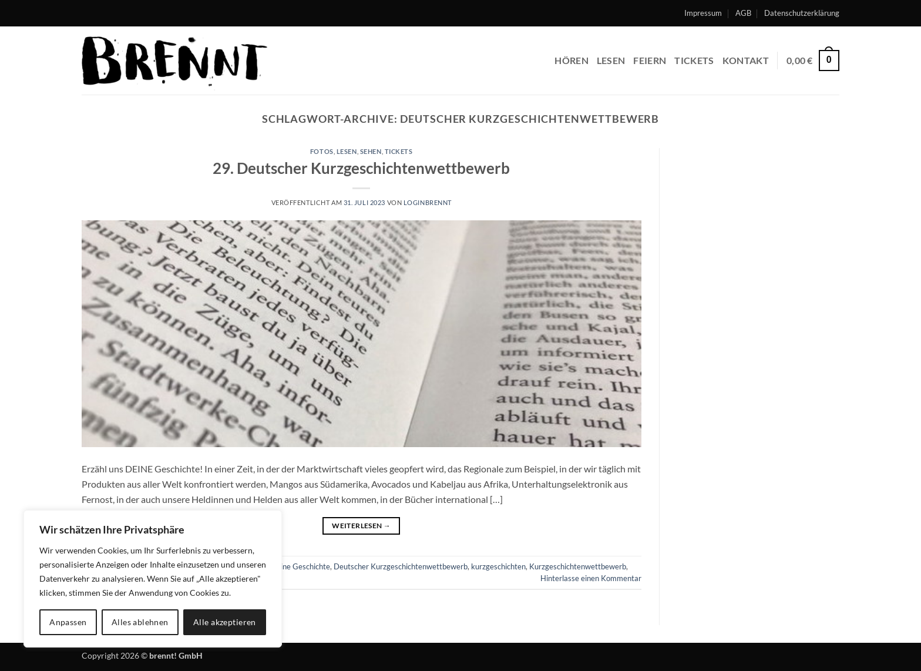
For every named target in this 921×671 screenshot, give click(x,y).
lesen (611, 60)
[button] (812, 61)
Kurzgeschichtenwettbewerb (577, 566)
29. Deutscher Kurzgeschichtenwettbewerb (361, 168)
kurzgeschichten (498, 566)
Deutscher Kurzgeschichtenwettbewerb (401, 566)
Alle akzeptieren (224, 622)
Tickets (694, 60)
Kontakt (745, 60)
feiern (649, 60)
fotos (322, 151)
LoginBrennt (428, 202)
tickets (399, 151)
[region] (152, 578)
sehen (371, 151)
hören (571, 60)
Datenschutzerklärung (801, 13)
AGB (743, 13)
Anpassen (67, 622)
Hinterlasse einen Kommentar (590, 578)
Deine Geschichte (300, 566)
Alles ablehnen (140, 622)
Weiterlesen (361, 525)
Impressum (703, 13)
